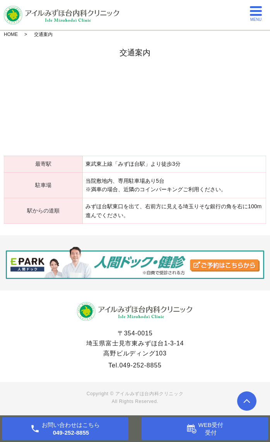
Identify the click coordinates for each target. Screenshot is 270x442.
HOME (11, 34)
